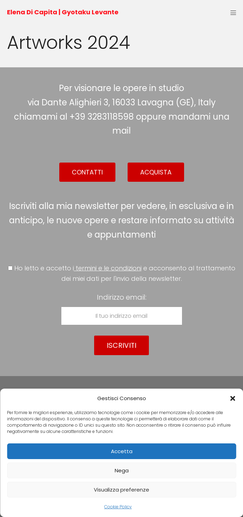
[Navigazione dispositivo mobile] (233, 12)
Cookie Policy (118, 507)
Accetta (121, 451)
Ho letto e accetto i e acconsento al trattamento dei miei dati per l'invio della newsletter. (121, 273)
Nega (122, 470)
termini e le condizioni (108, 268)
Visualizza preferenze (121, 489)
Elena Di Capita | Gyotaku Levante (63, 12)
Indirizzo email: (121, 308)
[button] (232, 398)
